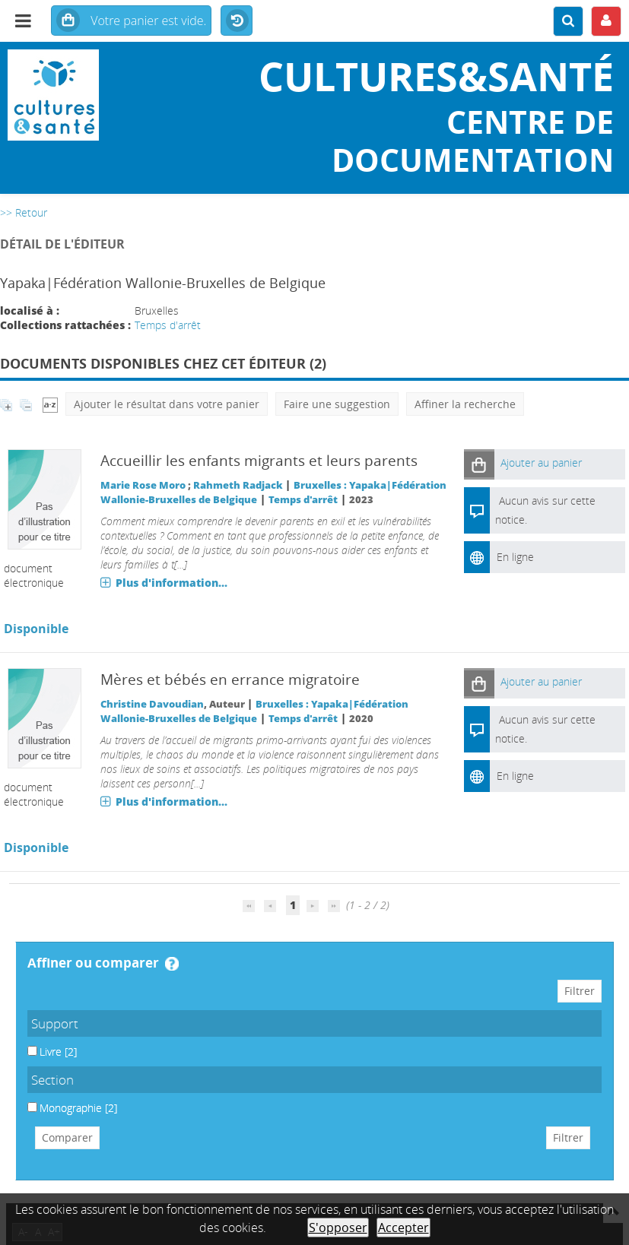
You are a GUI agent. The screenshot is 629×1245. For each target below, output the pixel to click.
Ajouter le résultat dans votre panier (166, 404)
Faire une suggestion (337, 404)
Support (54, 1023)
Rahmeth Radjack (238, 485)
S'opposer (338, 1227)
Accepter (403, 1227)
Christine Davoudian (152, 704)
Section (52, 1079)
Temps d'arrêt (168, 325)
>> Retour (23, 212)
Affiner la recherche (465, 404)
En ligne (515, 557)
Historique (236, 21)
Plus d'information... (171, 582)
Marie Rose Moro (143, 485)
